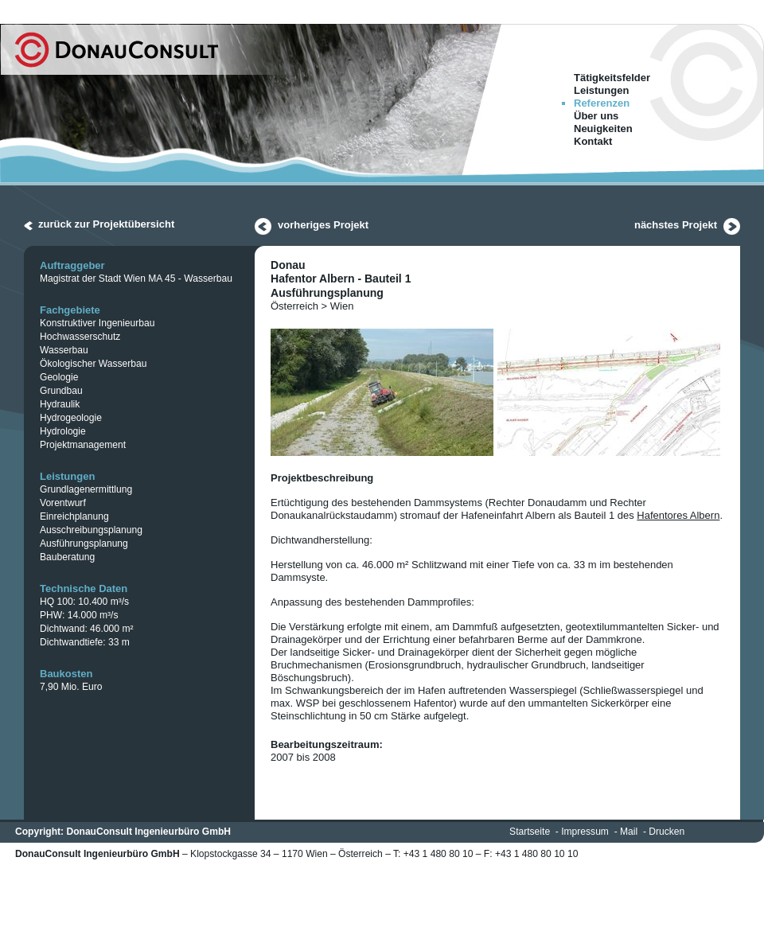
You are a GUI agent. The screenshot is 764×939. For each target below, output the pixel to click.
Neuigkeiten (603, 128)
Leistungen (601, 90)
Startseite (529, 831)
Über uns (596, 116)
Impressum (585, 831)
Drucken (666, 831)
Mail (628, 831)
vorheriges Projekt (323, 225)
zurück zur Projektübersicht (106, 224)
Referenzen (602, 103)
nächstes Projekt (675, 225)
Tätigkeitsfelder (612, 78)
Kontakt (593, 141)
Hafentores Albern (678, 515)
